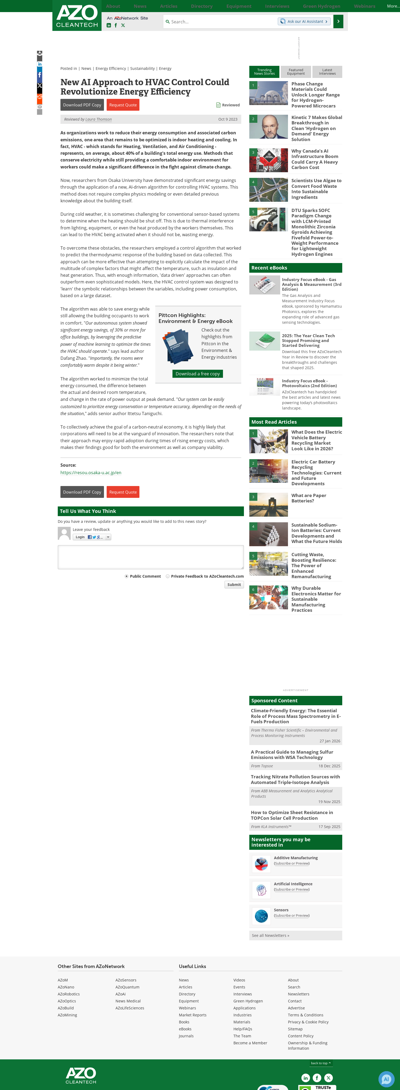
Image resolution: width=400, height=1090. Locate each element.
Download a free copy (198, 374)
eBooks (185, 997)
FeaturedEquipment (296, 71)
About (293, 948)
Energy (165, 68)
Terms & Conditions (305, 983)
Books (184, 990)
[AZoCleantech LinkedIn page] (109, 25)
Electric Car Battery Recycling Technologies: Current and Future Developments (315, 455)
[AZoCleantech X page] (328, 1046)
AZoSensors (126, 948)
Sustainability (142, 68)
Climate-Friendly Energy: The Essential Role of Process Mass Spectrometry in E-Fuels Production (295, 689)
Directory (187, 962)
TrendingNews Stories (264, 71)
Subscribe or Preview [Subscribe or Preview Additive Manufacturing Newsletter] (291, 831)
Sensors (281, 878)
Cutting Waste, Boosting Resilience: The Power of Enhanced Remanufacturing (316, 544)
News (86, 68)
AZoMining (67, 983)
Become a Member (250, 1011)
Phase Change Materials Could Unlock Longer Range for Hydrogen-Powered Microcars (315, 91)
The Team (242, 1004)
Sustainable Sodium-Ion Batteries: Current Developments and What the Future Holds (316, 514)
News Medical (128, 969)
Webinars (187, 976)
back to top (321, 1031)
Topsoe (267, 737)
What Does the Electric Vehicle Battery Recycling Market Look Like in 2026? (314, 425)
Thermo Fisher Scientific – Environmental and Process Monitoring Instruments (294, 705)
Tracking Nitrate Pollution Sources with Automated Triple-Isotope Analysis (291, 750)
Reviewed (231, 104)
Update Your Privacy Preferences (98, 1083)
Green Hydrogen (248, 969)
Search (294, 955)
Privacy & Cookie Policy (308, 990)
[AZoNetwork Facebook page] (116, 25)
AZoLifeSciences (130, 976)
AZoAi (121, 962)
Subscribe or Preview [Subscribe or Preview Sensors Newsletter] (291, 884)
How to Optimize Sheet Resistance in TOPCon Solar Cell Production (288, 784)
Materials (241, 990)
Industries (242, 983)
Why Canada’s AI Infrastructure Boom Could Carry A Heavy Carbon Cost (312, 150)
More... (336, 6)
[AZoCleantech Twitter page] (123, 25)
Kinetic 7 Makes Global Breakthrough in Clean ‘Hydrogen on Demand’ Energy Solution (314, 120)
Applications (244, 976)
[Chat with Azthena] (387, 1079)
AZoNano (66, 955)
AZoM (63, 948)
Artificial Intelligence (293, 852)
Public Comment (145, 576)
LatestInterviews (327, 71)
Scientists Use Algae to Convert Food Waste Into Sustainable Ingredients (316, 177)
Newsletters (298, 962)
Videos (239, 948)
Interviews (242, 962)
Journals (186, 1004)
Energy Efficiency (111, 68)
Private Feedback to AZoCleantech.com (207, 576)
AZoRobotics (69, 962)
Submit (234, 584)
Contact (295, 969)
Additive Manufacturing (296, 826)
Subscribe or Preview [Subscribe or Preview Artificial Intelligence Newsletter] (291, 857)
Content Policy (300, 1004)
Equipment (189, 969)
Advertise (296, 976)
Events (239, 955)
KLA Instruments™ (276, 795)
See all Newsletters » (270, 903)
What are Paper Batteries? (307, 480)
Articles (185, 955)
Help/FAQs (242, 997)
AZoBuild (66, 976)
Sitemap (295, 997)
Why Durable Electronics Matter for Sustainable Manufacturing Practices (316, 571)
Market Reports (193, 983)
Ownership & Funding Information (307, 1014)
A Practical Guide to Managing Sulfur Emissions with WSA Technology (288, 726)
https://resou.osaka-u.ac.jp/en (90, 473)
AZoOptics (67, 969)
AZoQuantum (127, 955)
